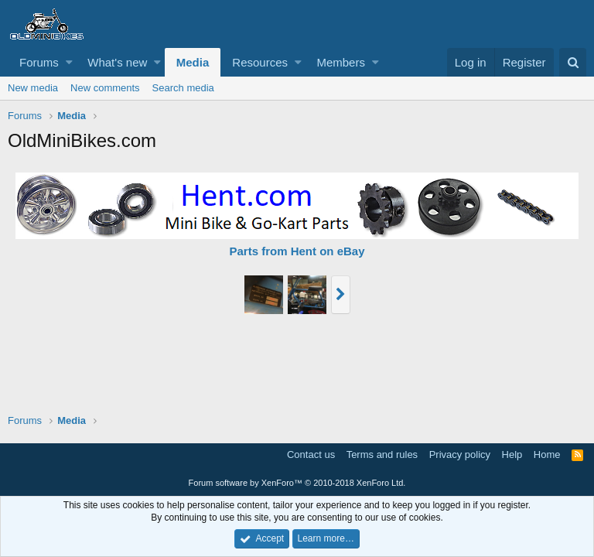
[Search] (572, 62)
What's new (117, 62)
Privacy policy (459, 454)
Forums (39, 62)
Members (340, 62)
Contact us (311, 454)
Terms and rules (382, 454)
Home (547, 454)
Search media (183, 88)
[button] (69, 62)
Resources (260, 62)
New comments (105, 88)
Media (193, 62)
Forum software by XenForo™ (297, 482)
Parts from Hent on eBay (296, 251)
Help (512, 454)
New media (33, 88)
